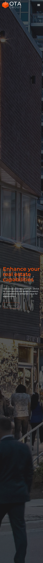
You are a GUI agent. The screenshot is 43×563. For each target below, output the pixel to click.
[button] (39, 5)
